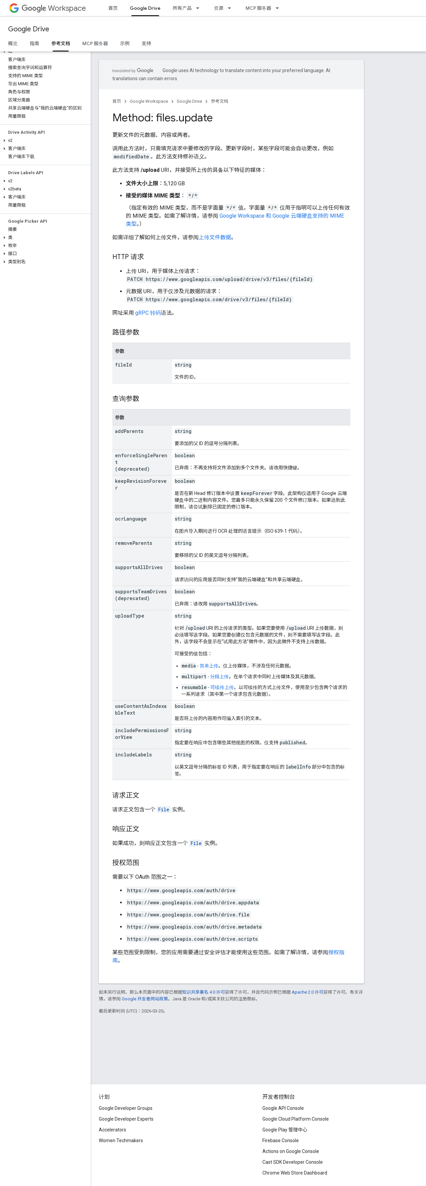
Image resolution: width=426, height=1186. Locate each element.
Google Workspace (149, 101)
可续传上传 (222, 687)
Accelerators (112, 1129)
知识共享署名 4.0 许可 (203, 992)
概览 (13, 43)
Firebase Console (280, 1140)
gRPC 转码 (148, 313)
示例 (125, 43)
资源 (218, 8)
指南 (34, 43)
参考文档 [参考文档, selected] (60, 43)
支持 (146, 43)
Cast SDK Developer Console (292, 1162)
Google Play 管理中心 (284, 1129)
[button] (44, 52)
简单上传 (209, 665)
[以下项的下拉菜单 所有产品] (200, 8)
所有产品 (182, 8)
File (163, 809)
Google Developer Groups (125, 1108)
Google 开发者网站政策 (145, 998)
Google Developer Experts (126, 1119)
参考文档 (219, 101)
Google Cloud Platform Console (295, 1119)
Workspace (54, 8)
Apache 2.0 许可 (307, 992)
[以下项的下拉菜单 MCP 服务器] (279, 8)
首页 (113, 8)
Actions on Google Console (290, 1151)
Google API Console (283, 1108)
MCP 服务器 (258, 8)
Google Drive (28, 29)
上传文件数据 (215, 237)
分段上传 (219, 676)
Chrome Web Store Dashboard (294, 1173)
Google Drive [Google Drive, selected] (145, 8)
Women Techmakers (121, 1140)
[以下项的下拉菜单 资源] (231, 8)
